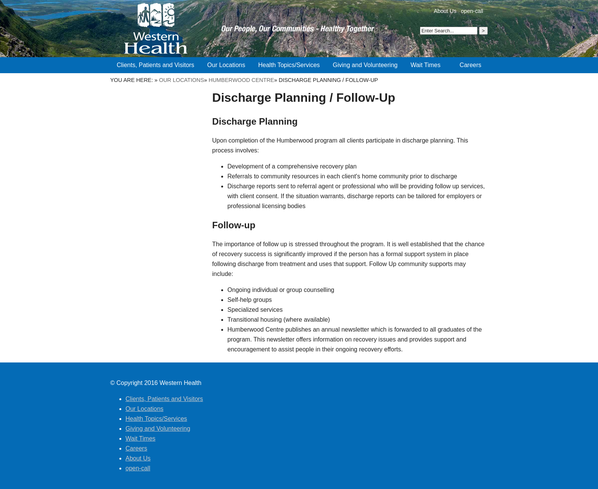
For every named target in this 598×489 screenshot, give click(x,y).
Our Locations (181, 80)
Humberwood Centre (241, 80)
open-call (472, 11)
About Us (445, 11)
